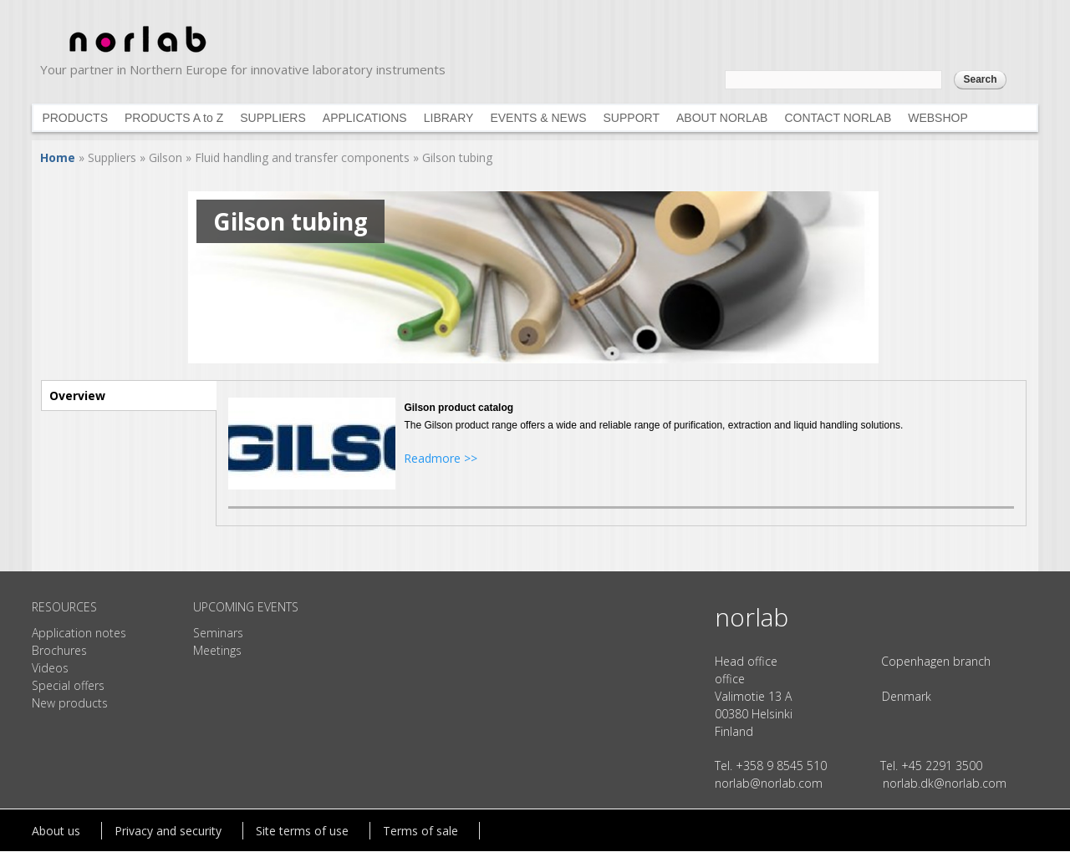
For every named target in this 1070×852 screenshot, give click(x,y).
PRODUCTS (75, 117)
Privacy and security (168, 831)
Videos (50, 668)
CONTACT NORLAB (837, 117)
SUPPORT (632, 117)
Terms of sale (420, 831)
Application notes (79, 633)
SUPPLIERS (273, 117)
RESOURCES (64, 607)
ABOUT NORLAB (721, 117)
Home (57, 157)
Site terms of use (302, 831)
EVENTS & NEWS (538, 117)
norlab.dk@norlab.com (944, 783)
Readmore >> (440, 458)
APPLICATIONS (365, 117)
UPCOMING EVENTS (245, 607)
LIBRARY (449, 117)
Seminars (218, 633)
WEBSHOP (938, 117)
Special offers (68, 685)
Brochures (59, 650)
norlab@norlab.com (769, 783)
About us (56, 831)
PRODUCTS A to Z (174, 117)
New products (70, 703)
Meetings (217, 650)
